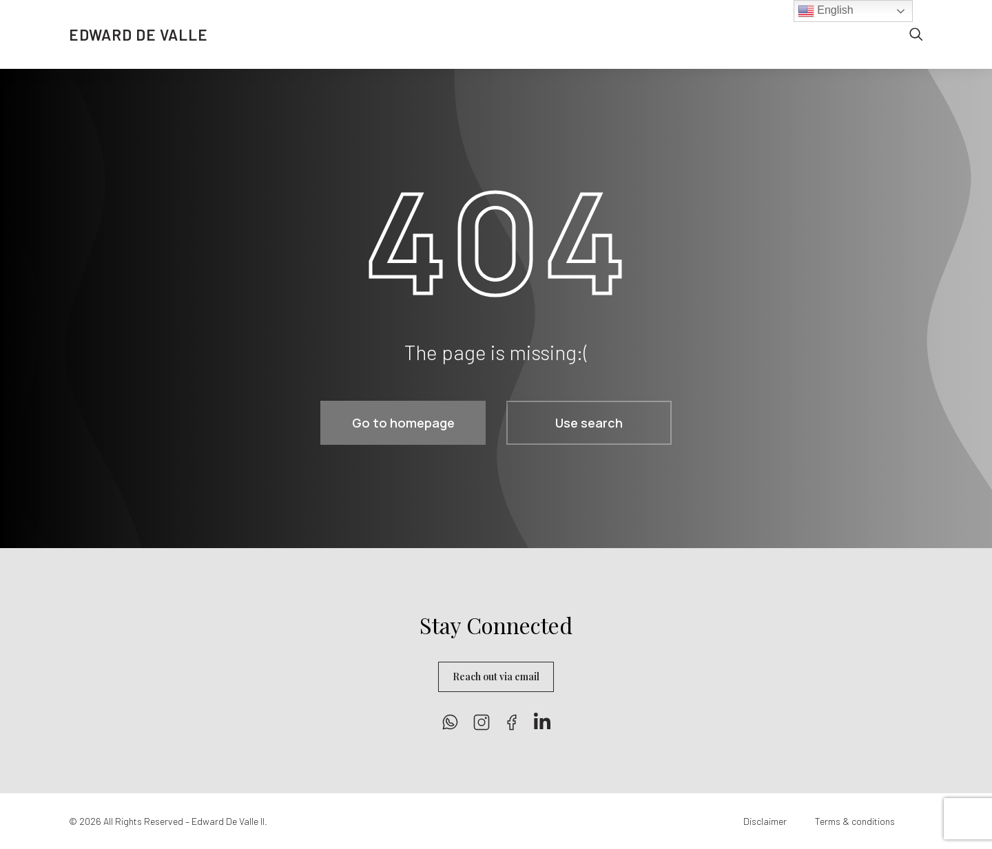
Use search (589, 423)
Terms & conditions (855, 821)
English (826, 11)
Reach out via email (496, 676)
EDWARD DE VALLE (138, 34)
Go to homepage (403, 423)
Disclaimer (765, 821)
